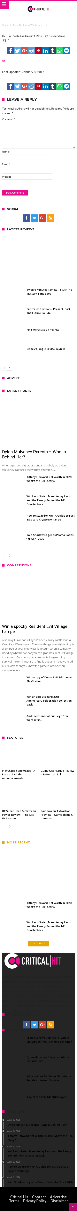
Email (6, 164)
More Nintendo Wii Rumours (28, 25)
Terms (14, 1200)
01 (4, 61)
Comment (8, 119)
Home (5, 25)
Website (6, 176)
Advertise (58, 1197)
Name (6, 151)
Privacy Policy (35, 1200)
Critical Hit (19, 1197)
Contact (39, 1197)
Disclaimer (59, 1200)
